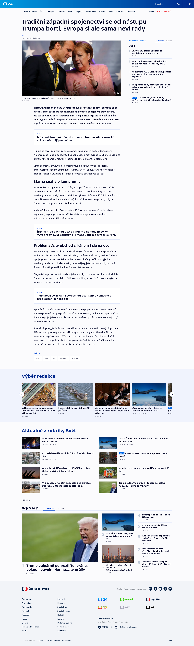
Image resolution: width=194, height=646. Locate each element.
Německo (63, 358)
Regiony (79, 11)
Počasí (102, 11)
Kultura (119, 11)
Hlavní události (30, 11)
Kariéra (60, 619)
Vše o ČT (25, 630)
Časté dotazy (62, 626)
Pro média (61, 599)
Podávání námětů (64, 623)
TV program (27, 599)
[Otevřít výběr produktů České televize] (188, 4)
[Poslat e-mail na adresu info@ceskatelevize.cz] (126, 626)
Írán (42, 11)
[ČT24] (7, 3)
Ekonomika (91, 11)
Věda (111, 11)
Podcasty (130, 11)
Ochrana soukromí (53, 640)
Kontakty (61, 630)
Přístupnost (66, 640)
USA (46, 358)
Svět (70, 11)
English (40, 640)
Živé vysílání (27, 603)
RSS (170, 640)
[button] (71, 68)
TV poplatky (27, 607)
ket (23, 35)
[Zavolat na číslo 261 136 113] (105, 626)
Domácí (61, 11)
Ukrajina (50, 11)
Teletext (25, 611)
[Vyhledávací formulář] (168, 4)
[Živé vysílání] (164, 11)
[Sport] (151, 11)
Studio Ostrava (63, 611)
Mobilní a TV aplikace (31, 626)
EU (54, 358)
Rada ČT (60, 615)
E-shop (25, 623)
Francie (75, 358)
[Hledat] (179, 4)
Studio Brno (62, 607)
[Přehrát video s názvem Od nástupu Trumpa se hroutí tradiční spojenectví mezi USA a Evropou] (71, 68)
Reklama (61, 603)
